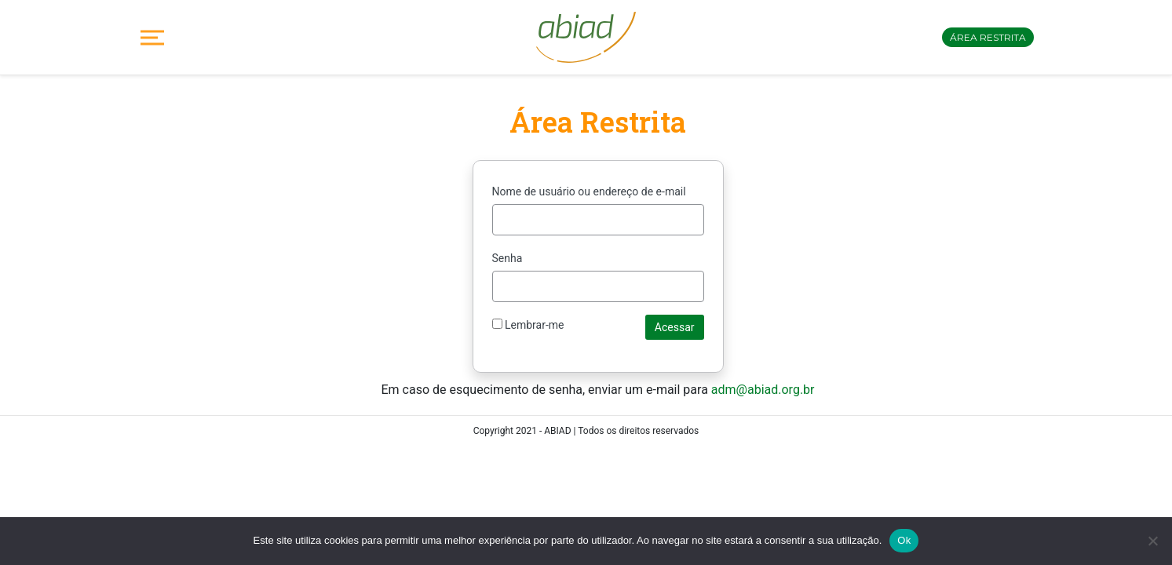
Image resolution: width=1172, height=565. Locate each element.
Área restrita (988, 37)
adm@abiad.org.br (763, 389)
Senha (507, 258)
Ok (904, 540)
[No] (1152, 541)
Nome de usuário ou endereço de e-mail (589, 191)
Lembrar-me (528, 325)
